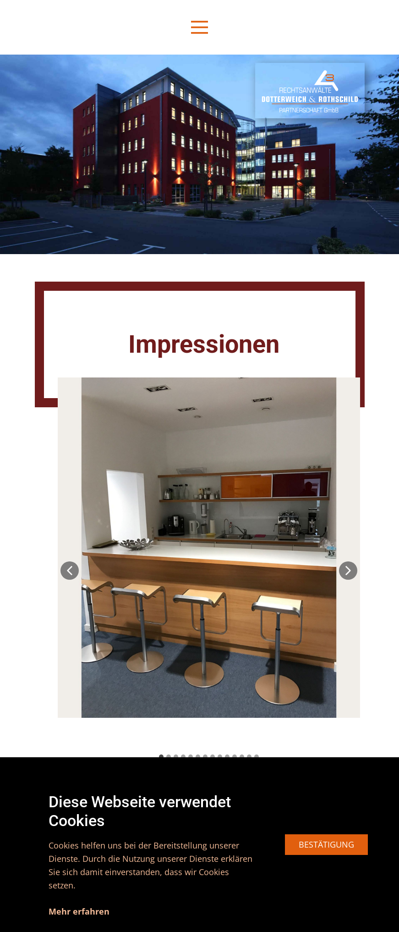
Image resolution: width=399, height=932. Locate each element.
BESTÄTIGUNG (326, 844)
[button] (69, 570)
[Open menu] (199, 27)
